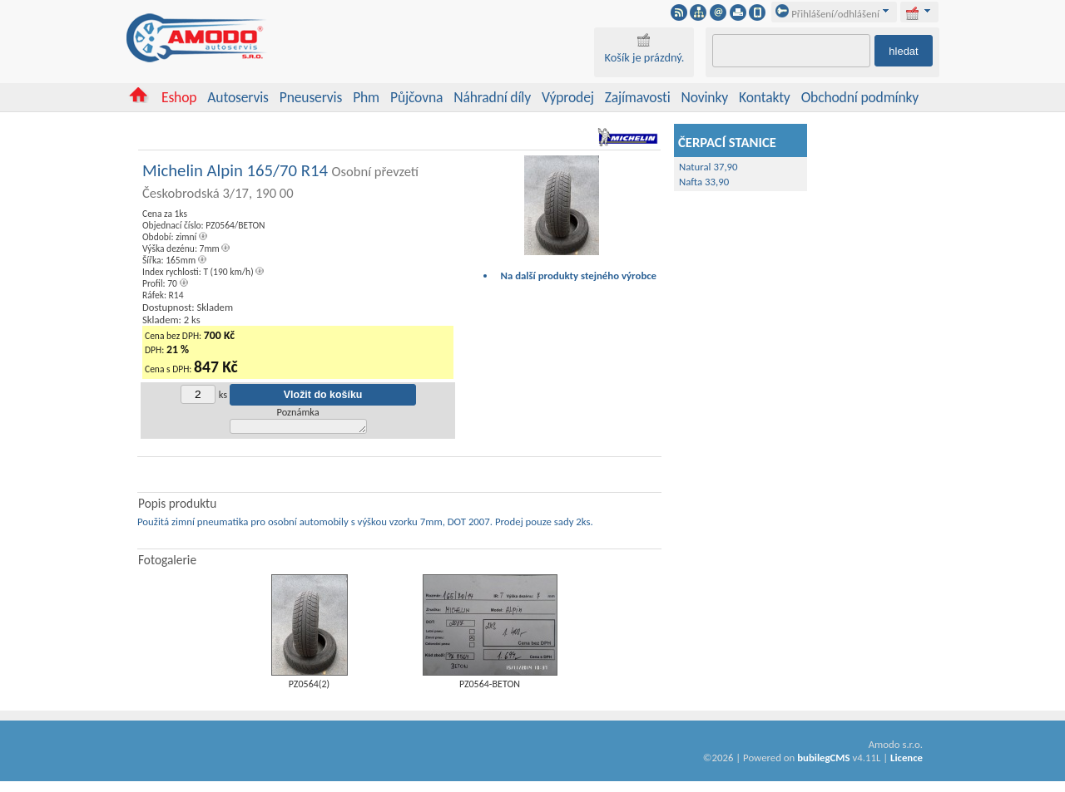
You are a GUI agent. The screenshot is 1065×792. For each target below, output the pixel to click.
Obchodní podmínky (860, 97)
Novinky (705, 97)
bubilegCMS (823, 760)
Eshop (178, 97)
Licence (906, 760)
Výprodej (568, 97)
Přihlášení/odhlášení (827, 13)
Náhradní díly (492, 97)
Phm (366, 97)
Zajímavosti (638, 97)
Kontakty (764, 97)
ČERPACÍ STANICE (727, 142)
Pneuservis (311, 97)
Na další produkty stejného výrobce (579, 275)
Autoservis (237, 97)
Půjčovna (416, 97)
